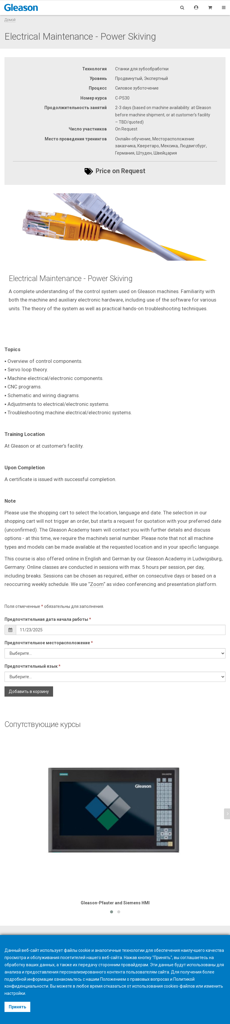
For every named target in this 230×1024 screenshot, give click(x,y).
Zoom (96, 584)
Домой (10, 19)
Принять (17, 1006)
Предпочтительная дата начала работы (47, 619)
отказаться (114, 986)
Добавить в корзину (29, 691)
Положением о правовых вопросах (134, 979)
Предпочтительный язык (32, 666)
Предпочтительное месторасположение (48, 642)
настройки (14, 993)
